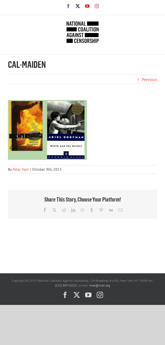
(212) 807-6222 (66, 285)
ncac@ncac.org (99, 285)
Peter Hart (21, 169)
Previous (149, 79)
